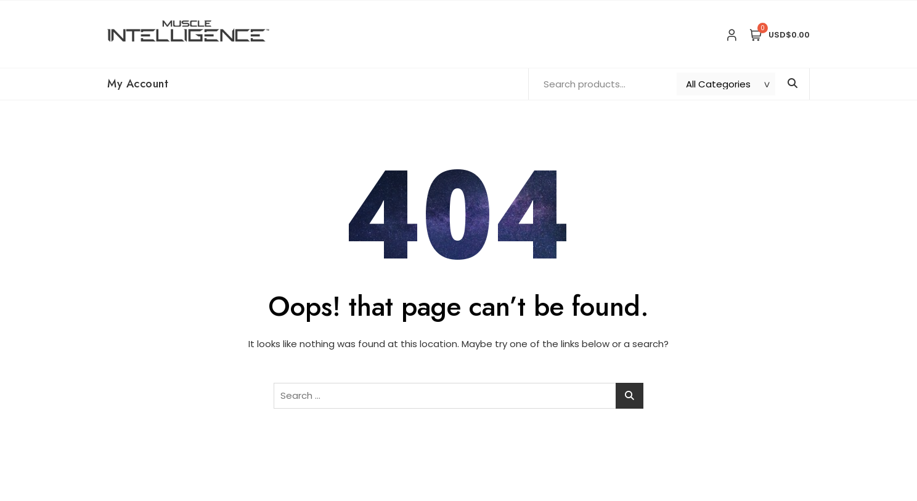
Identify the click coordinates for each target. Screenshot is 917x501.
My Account (137, 84)
